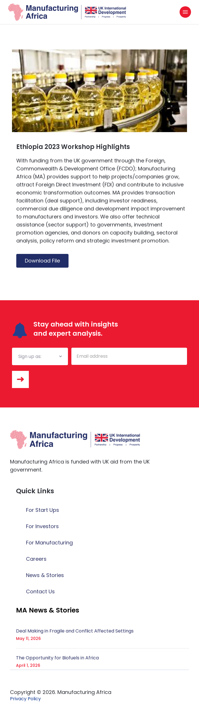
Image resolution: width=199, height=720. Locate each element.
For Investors (42, 526)
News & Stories (45, 575)
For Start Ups (42, 510)
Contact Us (40, 591)
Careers (36, 558)
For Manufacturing (49, 542)
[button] (185, 12)
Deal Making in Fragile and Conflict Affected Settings (75, 631)
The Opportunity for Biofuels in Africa (57, 658)
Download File (42, 260)
